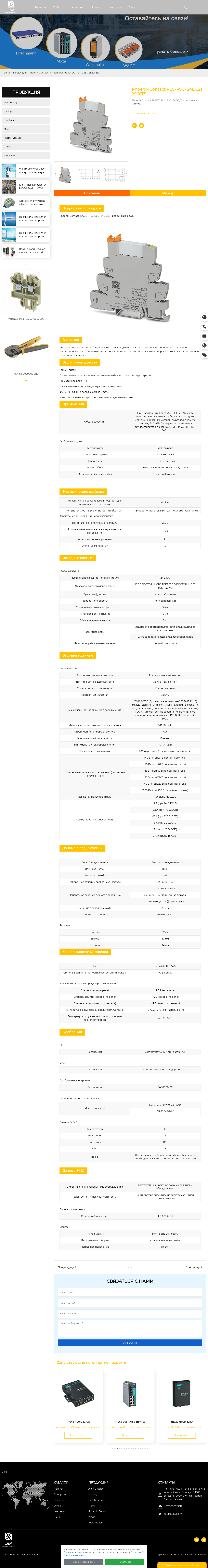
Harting (8, 111)
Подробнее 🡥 (78, 1435)
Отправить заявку (147, 113)
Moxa (6, 129)
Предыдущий (67, 1267)
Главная (6, 72)
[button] (112, 1448)
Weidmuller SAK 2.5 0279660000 (26, 373)
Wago (7, 146)
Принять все (124, 1562)
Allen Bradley (10, 102)
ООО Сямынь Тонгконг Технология (20, 1554)
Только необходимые (83, 1562)
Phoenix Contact (38, 72)
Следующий (194, 1267)
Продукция (20, 72)
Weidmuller (10, 155)
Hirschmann (10, 120)
